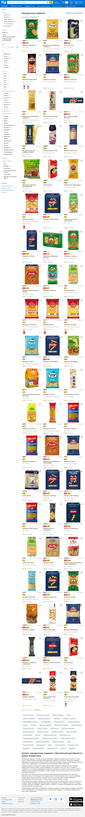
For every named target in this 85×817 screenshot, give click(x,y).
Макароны (72, 748)
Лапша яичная (41, 745)
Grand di (8, 154)
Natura (8, 152)
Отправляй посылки (16, 6)
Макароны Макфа (28, 745)
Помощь (4, 797)
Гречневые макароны (68, 728)
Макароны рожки (73, 745)
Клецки (25, 725)
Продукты (4, 9)
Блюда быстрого (7, 39)
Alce (7, 134)
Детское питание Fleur (10, 177)
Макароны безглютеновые (49, 738)
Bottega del (9, 150)
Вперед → (37, 710)
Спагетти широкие (28, 715)
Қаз (63, 2)
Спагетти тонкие (42, 728)
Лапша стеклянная (57, 715)
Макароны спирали (57, 731)
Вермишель (26, 748)
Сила (8, 174)
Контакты (4, 192)
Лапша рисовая (27, 735)
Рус (66, 2)
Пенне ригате (54, 728)
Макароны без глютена (42, 741)
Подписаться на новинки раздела (74, 13)
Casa (8, 141)
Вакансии (21, 801)
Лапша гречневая (76, 725)
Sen (7, 143)
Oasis (7, 168)
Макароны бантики (28, 728)
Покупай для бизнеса (43, 6)
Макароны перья (28, 741)
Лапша (50, 745)
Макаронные (9, 36)
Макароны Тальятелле (50, 735)
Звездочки (57, 718)
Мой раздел (57, 3)
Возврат (4, 801)
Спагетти (63, 748)
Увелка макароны (71, 731)
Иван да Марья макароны (30, 722)
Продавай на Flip (30, 6)
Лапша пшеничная (65, 735)
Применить (17, 47)
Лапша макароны (60, 745)
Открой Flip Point (57, 6)
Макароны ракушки (38, 748)
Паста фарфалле (46, 722)
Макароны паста (52, 748)
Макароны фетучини (74, 722)
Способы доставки (6, 186)
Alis (7, 145)
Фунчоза (37, 735)
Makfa (68, 741)
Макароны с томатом (69, 718)
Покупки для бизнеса (7, 190)
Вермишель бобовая (45, 725)
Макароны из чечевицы (61, 725)
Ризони (69, 715)
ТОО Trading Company (10, 171)
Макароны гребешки (29, 718)
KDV (7, 127)
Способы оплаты (6, 188)
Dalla (8, 136)
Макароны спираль (42, 731)
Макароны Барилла (58, 741)
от (4, 47)
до (11, 47)
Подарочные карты (70, 6)
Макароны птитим (59, 722)
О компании (21, 797)
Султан (10, 125)
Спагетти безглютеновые (68, 738)
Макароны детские (28, 731)
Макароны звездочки (44, 718)
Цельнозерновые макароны (31, 738)
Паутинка (33, 725)
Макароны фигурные (43, 715)
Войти (56, 1)
